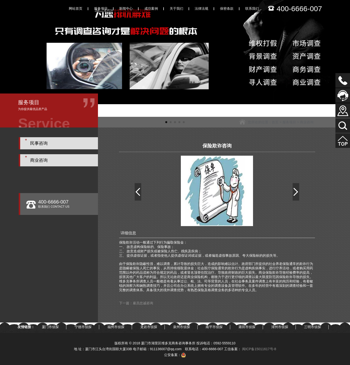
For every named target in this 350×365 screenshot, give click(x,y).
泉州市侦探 (181, 327)
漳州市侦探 (279, 327)
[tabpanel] (175, 52)
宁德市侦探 (83, 327)
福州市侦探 (115, 327)
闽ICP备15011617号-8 (259, 349)
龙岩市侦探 (148, 327)
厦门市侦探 (50, 327)
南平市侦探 (214, 327)
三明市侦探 (312, 327)
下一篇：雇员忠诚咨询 (136, 303)
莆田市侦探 (246, 327)
